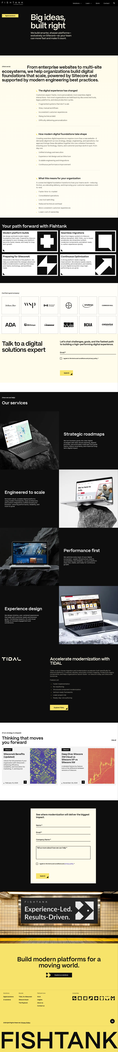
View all (113, 740)
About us (40, 1003)
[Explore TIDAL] (59, 707)
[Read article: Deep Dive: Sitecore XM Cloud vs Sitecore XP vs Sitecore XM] (88, 766)
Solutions (77, 3)
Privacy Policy (25, 1022)
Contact (106, 3)
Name (39, 825)
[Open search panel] (114, 3)
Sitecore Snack (23, 999)
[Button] (66, 373)
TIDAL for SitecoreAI (25, 996)
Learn (89, 3)
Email (63, 352)
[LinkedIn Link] (112, 1021)
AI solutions (7, 999)
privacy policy (69, 864)
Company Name (43, 839)
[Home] (12, 3)
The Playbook (23, 1003)
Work (98, 3)
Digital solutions (8, 996)
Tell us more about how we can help (52, 848)
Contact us (40, 1006)
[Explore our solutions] (59, 975)
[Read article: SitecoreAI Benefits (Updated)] (30, 766)
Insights (39, 999)
